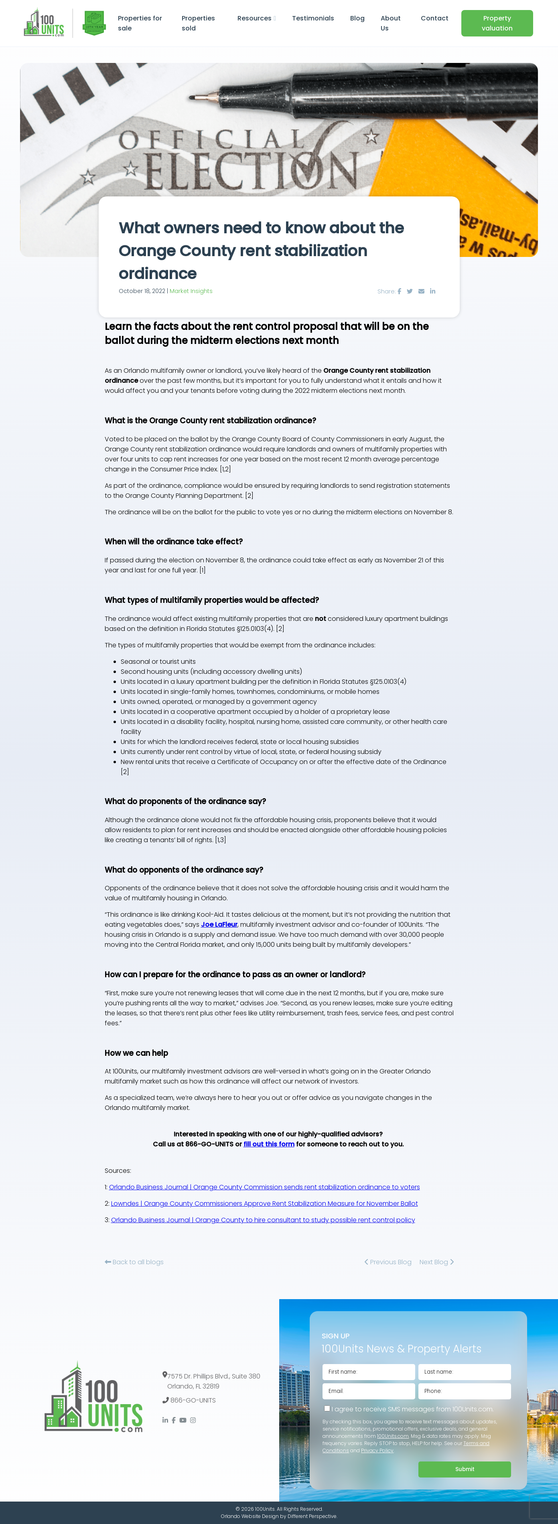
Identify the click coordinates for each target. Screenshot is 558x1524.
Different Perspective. (312, 1516)
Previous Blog (388, 1262)
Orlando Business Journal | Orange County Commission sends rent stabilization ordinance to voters (264, 1187)
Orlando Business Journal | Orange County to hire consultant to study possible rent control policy (263, 1220)
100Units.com (393, 1436)
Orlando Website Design (250, 1516)
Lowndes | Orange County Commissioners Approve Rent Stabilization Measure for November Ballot (264, 1203)
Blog (357, 18)
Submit (465, 1469)
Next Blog (437, 1262)
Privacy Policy (377, 1450)
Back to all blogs (134, 1262)
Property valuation (497, 23)
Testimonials (313, 18)
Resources (254, 18)
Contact (434, 18)
